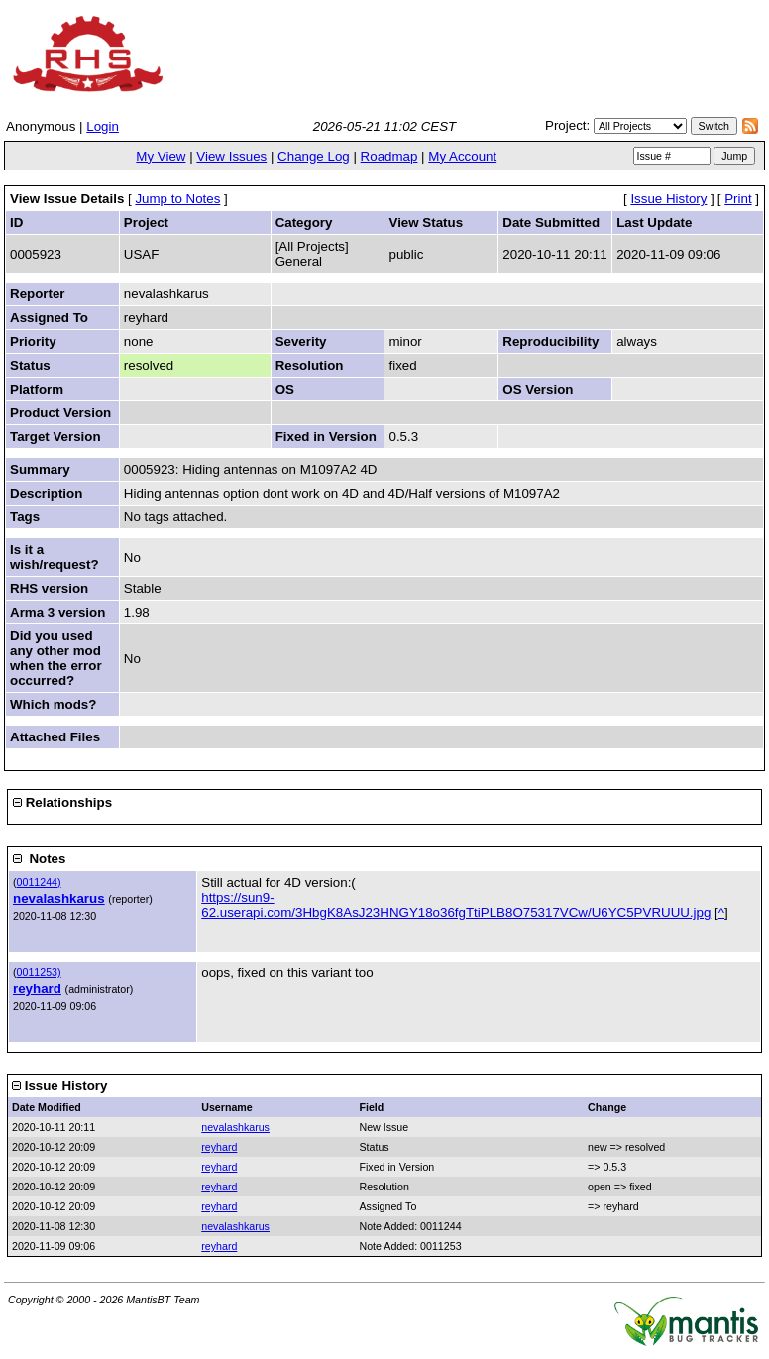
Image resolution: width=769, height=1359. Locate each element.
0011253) (39, 972)
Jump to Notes (177, 198)
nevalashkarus (59, 898)
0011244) (39, 882)
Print (737, 198)
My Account (462, 156)
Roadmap (389, 156)
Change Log (313, 156)
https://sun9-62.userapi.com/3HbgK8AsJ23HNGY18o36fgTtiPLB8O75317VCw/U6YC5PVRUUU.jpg (456, 905)
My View (160, 156)
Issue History (668, 198)
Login (102, 126)
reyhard (37, 988)
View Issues (231, 156)
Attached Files (55, 737)
